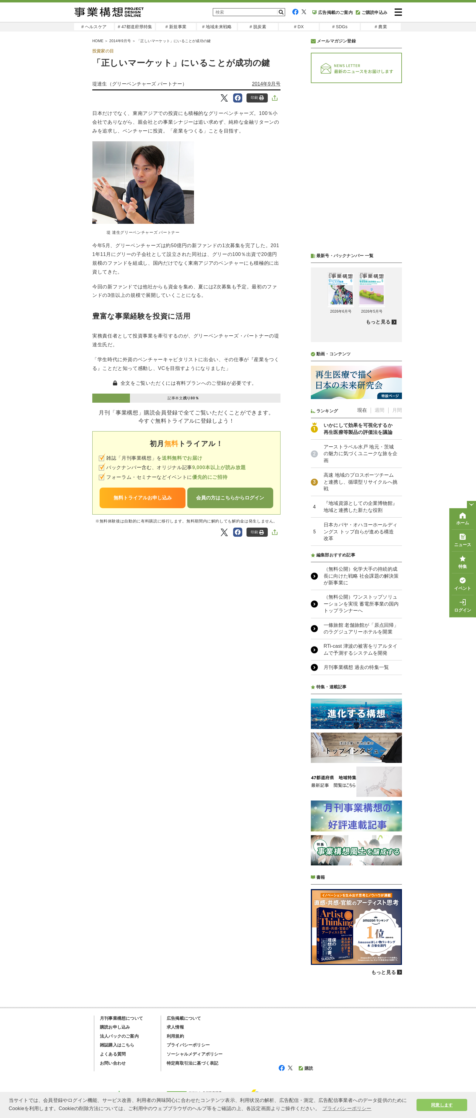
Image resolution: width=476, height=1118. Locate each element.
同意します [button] (442, 1105)
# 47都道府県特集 (135, 26)
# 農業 (381, 26)
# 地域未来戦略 (217, 26)
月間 (397, 410)
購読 (306, 1068)
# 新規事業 (175, 26)
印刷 (257, 98)
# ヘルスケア (94, 26)
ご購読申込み (371, 12)
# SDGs (339, 26)
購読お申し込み (115, 1027)
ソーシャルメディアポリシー (195, 1054)
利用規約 (175, 1036)
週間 (379, 410)
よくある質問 (113, 1054)
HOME (98, 41)
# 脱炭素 (258, 26)
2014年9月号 (120, 41)
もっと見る (378, 321)
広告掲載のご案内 (332, 12)
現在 (362, 410)
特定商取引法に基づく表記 (192, 1063)
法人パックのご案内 (119, 1036)
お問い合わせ (113, 1063)
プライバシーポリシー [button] (347, 1108)
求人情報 (175, 1027)
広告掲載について (184, 1018)
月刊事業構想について (121, 1018)
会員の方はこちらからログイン (230, 497)
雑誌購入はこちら (117, 1045)
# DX (299, 26)
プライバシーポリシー (188, 1045)
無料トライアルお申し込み (143, 497)
